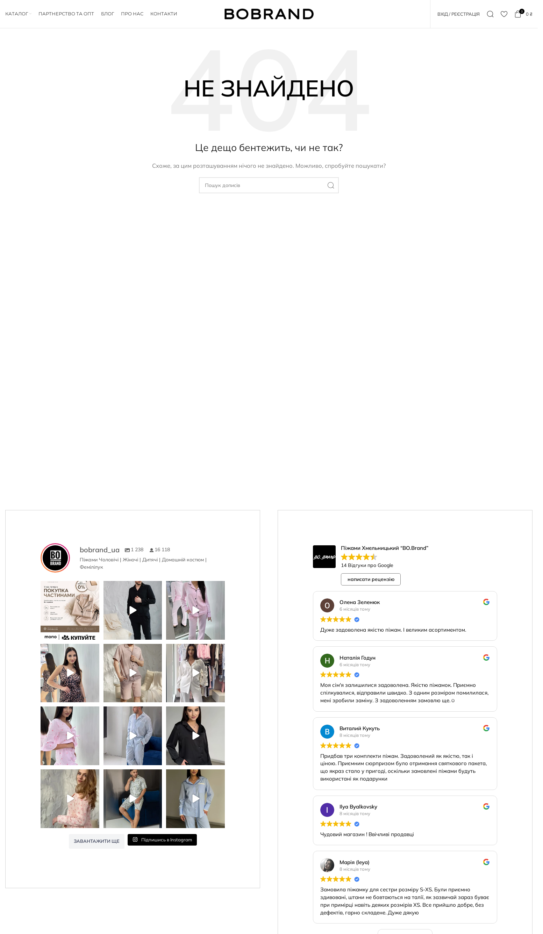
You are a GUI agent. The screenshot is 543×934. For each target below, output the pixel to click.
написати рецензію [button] (371, 579)
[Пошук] (490, 14)
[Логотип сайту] (269, 13)
